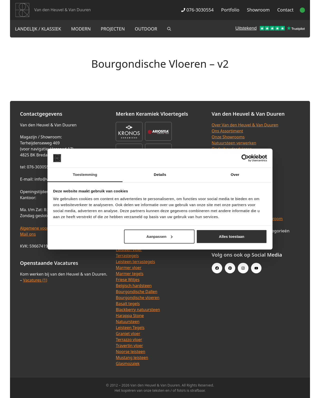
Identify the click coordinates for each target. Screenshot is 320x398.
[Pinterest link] (230, 268)
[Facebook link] (217, 268)
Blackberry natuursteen (138, 309)
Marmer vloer (128, 267)
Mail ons (28, 234)
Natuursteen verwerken (234, 143)
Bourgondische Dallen (136, 291)
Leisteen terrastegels (135, 261)
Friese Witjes (128, 279)
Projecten (113, 29)
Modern (81, 29)
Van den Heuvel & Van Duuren (62, 9)
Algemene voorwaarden (42, 228)
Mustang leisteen (132, 357)
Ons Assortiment (227, 131)
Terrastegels (127, 255)
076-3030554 (197, 10)
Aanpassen (159, 236)
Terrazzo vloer (129, 339)
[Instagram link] (243, 268)
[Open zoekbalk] (169, 28)
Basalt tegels (128, 303)
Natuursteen (128, 321)
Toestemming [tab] (85, 174)
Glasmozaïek (128, 363)
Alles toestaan (231, 236)
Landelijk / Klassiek (38, 29)
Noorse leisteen (130, 351)
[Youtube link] (256, 268)
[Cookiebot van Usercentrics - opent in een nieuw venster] (245, 158)
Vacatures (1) (35, 280)
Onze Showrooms (228, 137)
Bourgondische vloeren (137, 297)
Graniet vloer (128, 333)
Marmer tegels (129, 273)
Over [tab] (235, 174)
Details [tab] (160, 174)
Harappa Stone (130, 315)
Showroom (258, 10)
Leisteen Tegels (130, 327)
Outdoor (146, 29)
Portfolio (230, 10)
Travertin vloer (129, 345)
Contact (285, 10)
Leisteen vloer (129, 249)
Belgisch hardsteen (134, 285)
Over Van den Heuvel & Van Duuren (245, 125)
